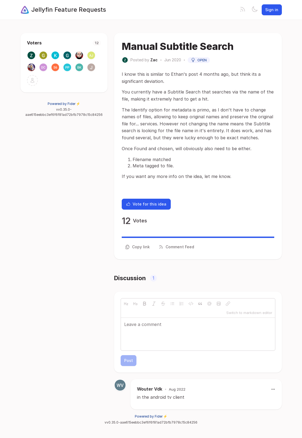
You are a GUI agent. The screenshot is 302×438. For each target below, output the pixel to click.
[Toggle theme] (255, 10)
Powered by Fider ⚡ (64, 104)
